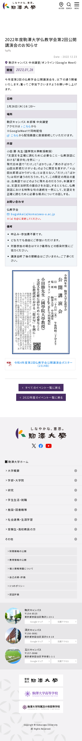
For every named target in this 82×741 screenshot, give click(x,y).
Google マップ (36, 621)
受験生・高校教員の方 (22, 529)
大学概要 (14, 471)
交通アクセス (63, 621)
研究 (11, 490)
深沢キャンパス (33, 630)
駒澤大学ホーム (18, 462)
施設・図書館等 (17, 510)
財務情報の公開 (18, 551)
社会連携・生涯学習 (20, 519)
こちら (27, 126)
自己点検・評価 (18, 577)
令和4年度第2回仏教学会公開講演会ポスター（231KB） (43, 364)
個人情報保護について (21, 568)
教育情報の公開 (18, 559)
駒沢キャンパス (33, 610)
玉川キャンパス (33, 649)
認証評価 (14, 594)
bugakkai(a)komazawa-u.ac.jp (33, 214)
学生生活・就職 (17, 500)
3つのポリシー (17, 585)
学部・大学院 (16, 480)
